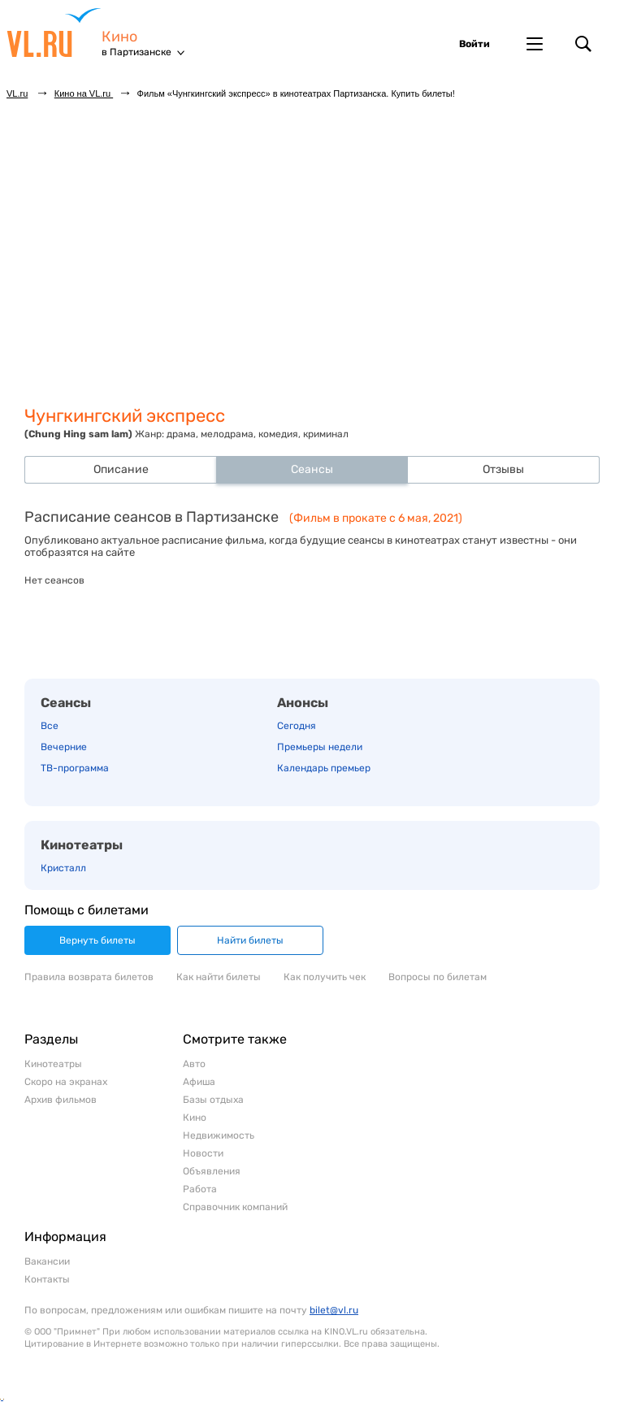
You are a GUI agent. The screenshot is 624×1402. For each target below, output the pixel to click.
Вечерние (64, 747)
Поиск (583, 44)
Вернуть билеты (97, 940)
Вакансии (47, 1261)
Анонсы (302, 702)
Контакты (47, 1279)
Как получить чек (325, 977)
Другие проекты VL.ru (534, 44)
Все (49, 725)
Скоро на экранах (65, 1081)
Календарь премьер (323, 768)
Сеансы (66, 702)
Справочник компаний (235, 1207)
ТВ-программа (75, 768)
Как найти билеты (218, 977)
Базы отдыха (213, 1099)
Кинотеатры (82, 845)
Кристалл (63, 868)
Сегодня (296, 725)
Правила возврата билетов (89, 977)
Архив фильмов (60, 1099)
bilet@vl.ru (334, 1310)
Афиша (199, 1081)
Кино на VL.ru (83, 93)
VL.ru (54, 32)
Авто (194, 1064)
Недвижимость (218, 1135)
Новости (203, 1153)
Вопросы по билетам (437, 977)
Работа (200, 1189)
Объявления (211, 1171)
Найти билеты (250, 940)
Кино (119, 37)
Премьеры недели (319, 747)
